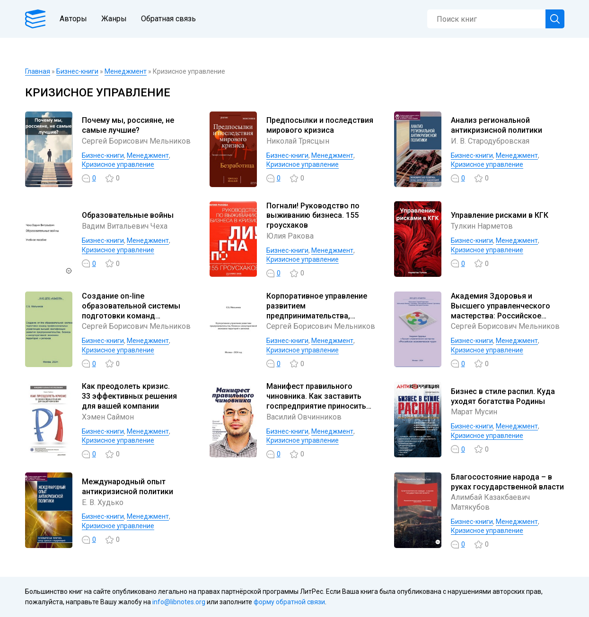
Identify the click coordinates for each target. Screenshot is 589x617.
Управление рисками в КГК (499, 215)
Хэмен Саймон (108, 416)
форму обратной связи (289, 602)
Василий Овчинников (304, 416)
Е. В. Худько (102, 502)
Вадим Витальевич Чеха (124, 226)
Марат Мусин (474, 411)
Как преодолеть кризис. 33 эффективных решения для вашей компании (129, 396)
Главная (37, 71)
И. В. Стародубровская (490, 141)
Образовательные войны (128, 215)
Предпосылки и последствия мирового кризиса (319, 125)
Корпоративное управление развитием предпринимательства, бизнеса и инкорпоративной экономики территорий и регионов (317, 320)
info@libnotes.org (178, 602)
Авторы (73, 18)
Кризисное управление (118, 164)
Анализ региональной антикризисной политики (496, 125)
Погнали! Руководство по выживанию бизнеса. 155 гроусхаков (313, 215)
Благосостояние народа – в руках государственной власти (507, 481)
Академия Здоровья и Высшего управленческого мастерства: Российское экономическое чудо (500, 310)
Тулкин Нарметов (482, 226)
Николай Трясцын (297, 141)
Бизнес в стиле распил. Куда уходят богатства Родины (503, 396)
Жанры (114, 18)
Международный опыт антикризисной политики (127, 486)
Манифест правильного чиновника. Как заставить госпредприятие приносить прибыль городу (316, 401)
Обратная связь (168, 18)
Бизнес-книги (77, 71)
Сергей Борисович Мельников (136, 141)
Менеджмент (126, 71)
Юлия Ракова (290, 235)
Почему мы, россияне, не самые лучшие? (128, 125)
